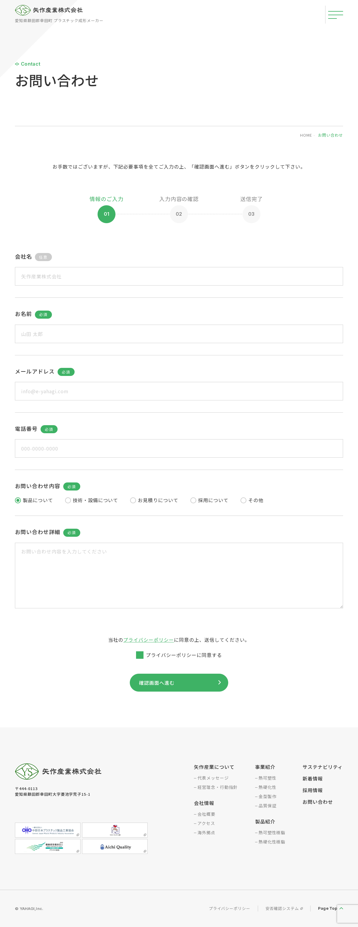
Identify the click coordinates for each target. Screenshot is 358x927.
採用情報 (313, 790)
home (306, 135)
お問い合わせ (318, 801)
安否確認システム (282, 908)
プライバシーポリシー (148, 639)
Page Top (327, 908)
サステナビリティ (323, 766)
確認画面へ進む (158, 682)
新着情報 (313, 778)
